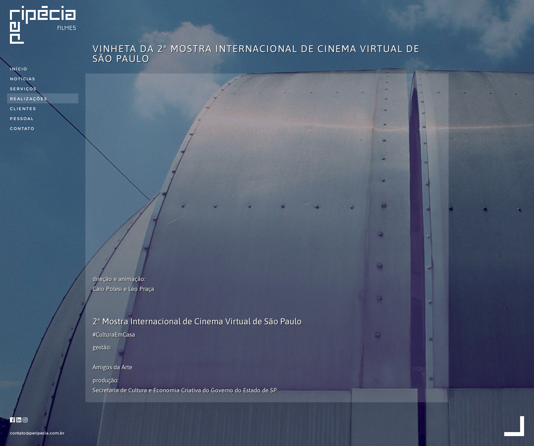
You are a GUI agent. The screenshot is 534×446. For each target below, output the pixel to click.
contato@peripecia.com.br (37, 433)
